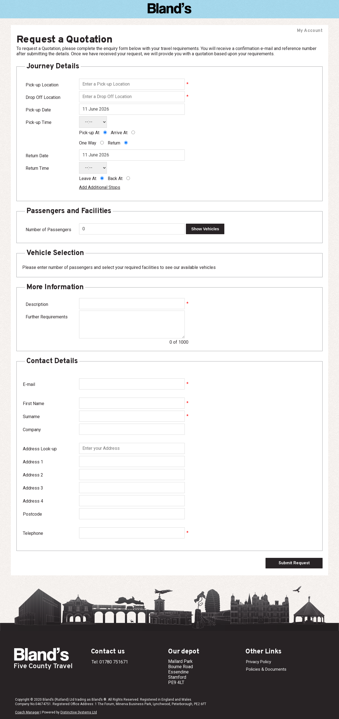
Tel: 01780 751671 (110, 662)
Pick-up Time (38, 122)
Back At (115, 178)
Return (114, 143)
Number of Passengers (48, 229)
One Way (87, 143)
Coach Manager (27, 712)
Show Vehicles (205, 229)
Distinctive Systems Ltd (78, 712)
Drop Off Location (43, 97)
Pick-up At (89, 132)
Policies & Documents (266, 669)
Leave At (87, 178)
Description (37, 304)
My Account (310, 31)
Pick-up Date (38, 110)
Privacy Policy (258, 661)
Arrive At (119, 132)
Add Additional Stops (99, 187)
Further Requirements (47, 316)
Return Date (37, 155)
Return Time (37, 168)
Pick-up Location (42, 85)
